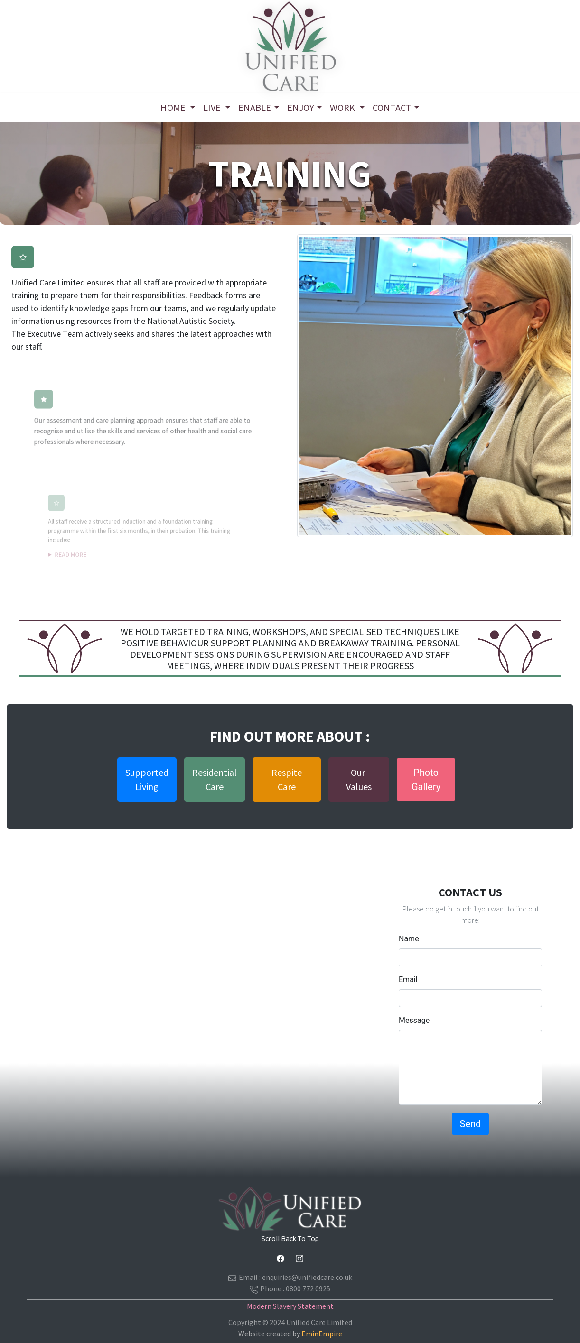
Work (343, 107)
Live (213, 107)
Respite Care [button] (287, 779)
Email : (290, 1277)
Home (173, 107)
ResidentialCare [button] (214, 779)
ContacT (392, 107)
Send (470, 1124)
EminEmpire (321, 1333)
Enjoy (300, 107)
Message (414, 1020)
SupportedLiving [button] (146, 779)
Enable (254, 107)
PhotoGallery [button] (426, 779)
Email (408, 979)
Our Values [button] (359, 779)
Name (409, 938)
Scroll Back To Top (290, 1239)
